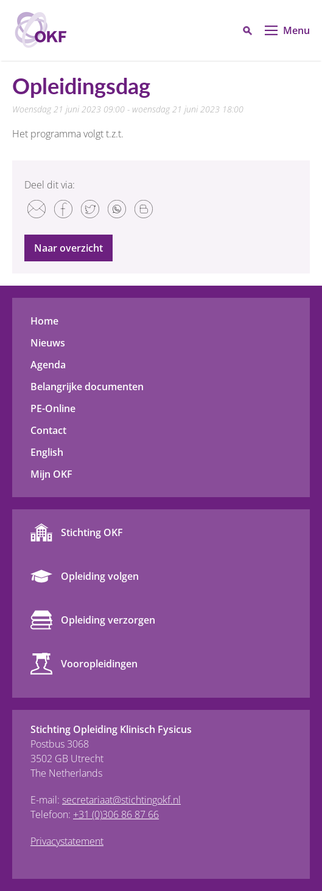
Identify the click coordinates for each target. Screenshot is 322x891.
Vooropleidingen (99, 663)
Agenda (48, 365)
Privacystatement (66, 841)
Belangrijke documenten (87, 386)
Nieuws (47, 343)
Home (44, 321)
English (46, 452)
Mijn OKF (51, 474)
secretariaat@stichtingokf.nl (121, 800)
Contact (48, 430)
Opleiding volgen (100, 576)
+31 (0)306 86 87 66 (116, 814)
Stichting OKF (92, 532)
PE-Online (52, 408)
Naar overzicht (68, 248)
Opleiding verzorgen (108, 620)
